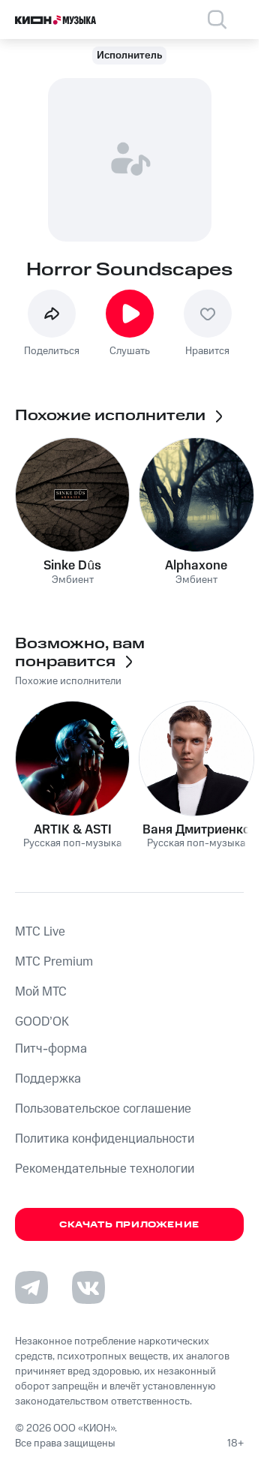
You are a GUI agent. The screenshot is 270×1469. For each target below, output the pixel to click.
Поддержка (48, 1079)
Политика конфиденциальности (104, 1139)
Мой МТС (41, 992)
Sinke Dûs (72, 565)
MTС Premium (54, 962)
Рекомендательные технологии (104, 1169)
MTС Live (40, 932)
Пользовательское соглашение (103, 1109)
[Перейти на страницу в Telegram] (31, 1287)
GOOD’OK (42, 1022)
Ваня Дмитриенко (196, 829)
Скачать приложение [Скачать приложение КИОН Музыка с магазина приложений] (129, 1224)
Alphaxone (196, 565)
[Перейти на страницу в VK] (88, 1287)
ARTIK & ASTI (73, 829)
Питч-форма (51, 1049)
